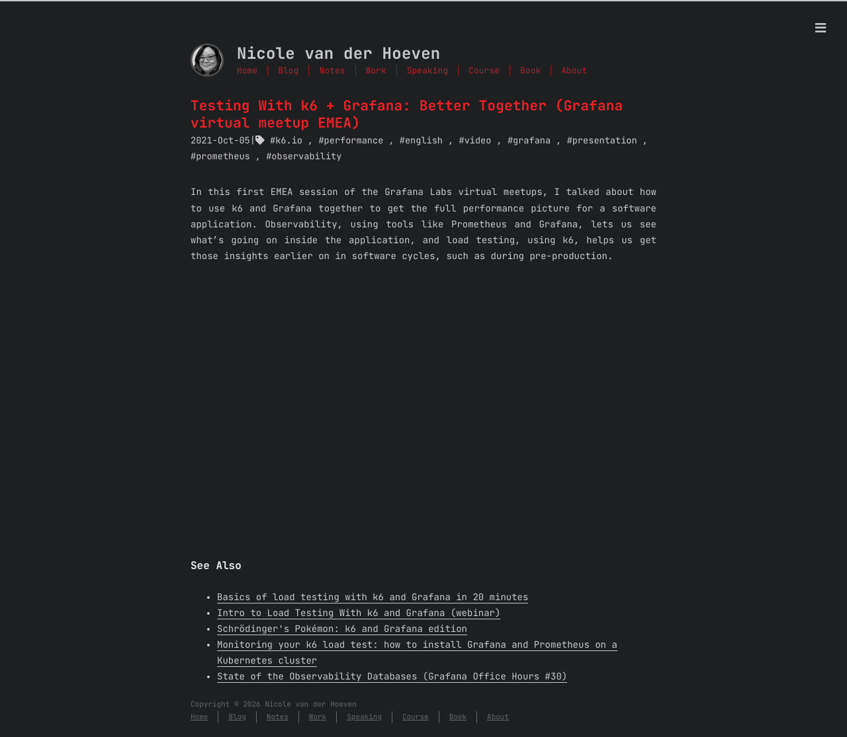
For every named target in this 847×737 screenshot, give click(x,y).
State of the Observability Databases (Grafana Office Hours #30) (392, 677)
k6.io (288, 141)
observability (306, 157)
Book (458, 717)
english (424, 141)
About (498, 717)
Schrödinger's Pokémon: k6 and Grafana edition (342, 629)
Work (376, 70)
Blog (288, 70)
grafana (532, 141)
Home (247, 70)
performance (354, 141)
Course (415, 717)
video (478, 141)
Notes (332, 70)
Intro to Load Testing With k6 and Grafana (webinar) (358, 613)
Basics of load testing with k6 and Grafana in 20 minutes (372, 597)
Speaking (427, 70)
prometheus (223, 157)
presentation (604, 141)
